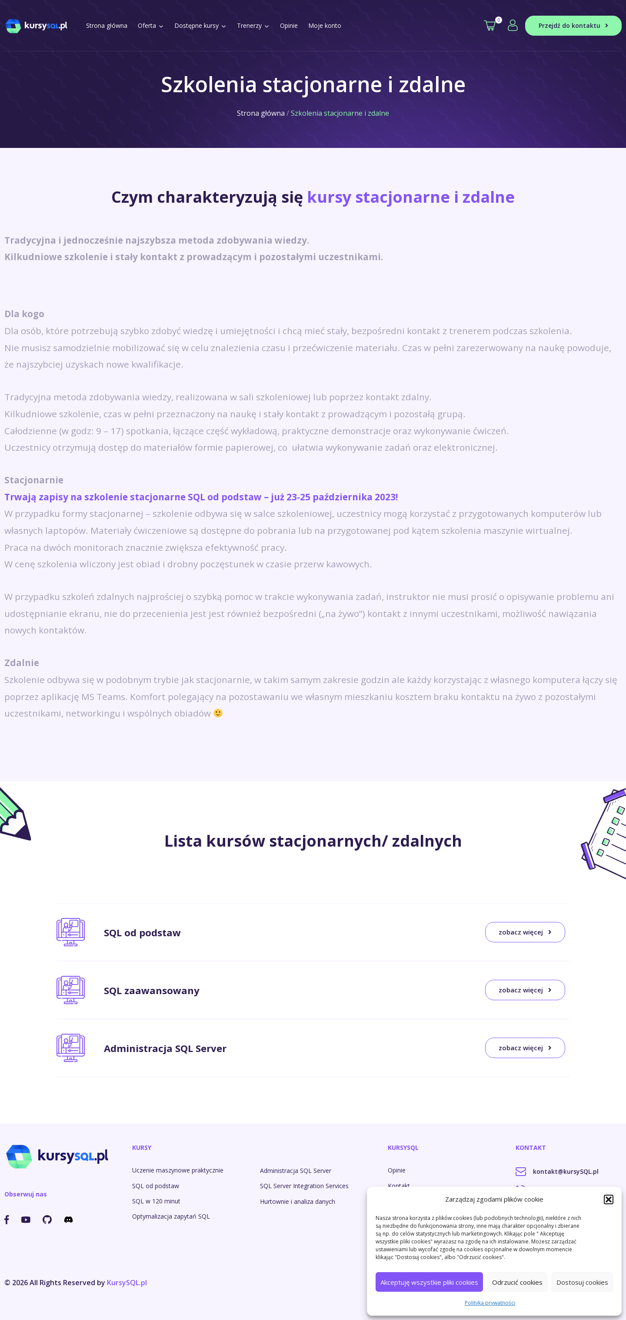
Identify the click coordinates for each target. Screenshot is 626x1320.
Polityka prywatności (490, 1303)
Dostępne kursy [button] (200, 25)
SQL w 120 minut (156, 1201)
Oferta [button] (151, 25)
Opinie (289, 25)
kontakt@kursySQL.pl (557, 1171)
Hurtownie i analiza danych (297, 1201)
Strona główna (106, 25)
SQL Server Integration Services (304, 1186)
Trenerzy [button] (253, 25)
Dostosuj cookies (582, 1282)
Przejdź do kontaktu (573, 25)
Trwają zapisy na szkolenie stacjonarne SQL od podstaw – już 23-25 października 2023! (201, 497)
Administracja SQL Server (295, 1170)
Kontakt (399, 1186)
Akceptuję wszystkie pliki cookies (429, 1282)
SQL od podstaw (155, 1186)
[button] (608, 1199)
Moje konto (324, 25)
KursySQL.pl (127, 1282)
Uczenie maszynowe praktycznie (177, 1170)
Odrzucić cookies (517, 1282)
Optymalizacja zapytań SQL (171, 1216)
